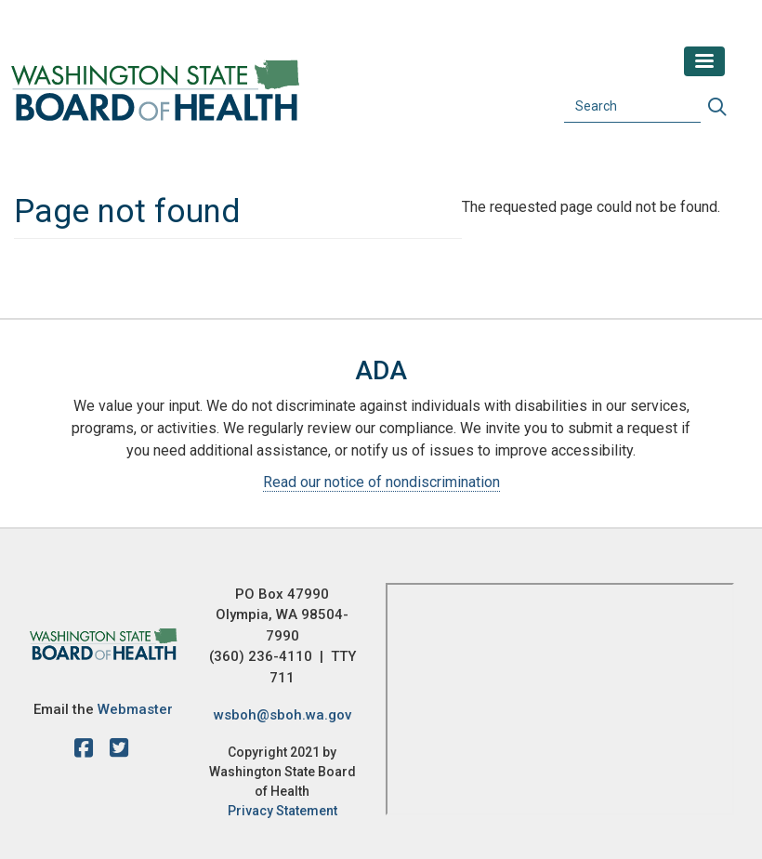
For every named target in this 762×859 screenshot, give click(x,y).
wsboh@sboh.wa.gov (282, 715)
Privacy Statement (282, 810)
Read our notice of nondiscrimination (381, 482)
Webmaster (135, 709)
